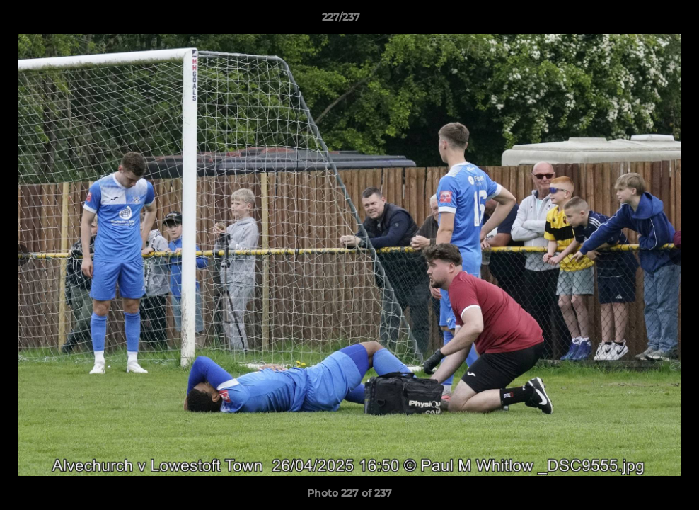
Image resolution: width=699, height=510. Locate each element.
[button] (639, 20)
